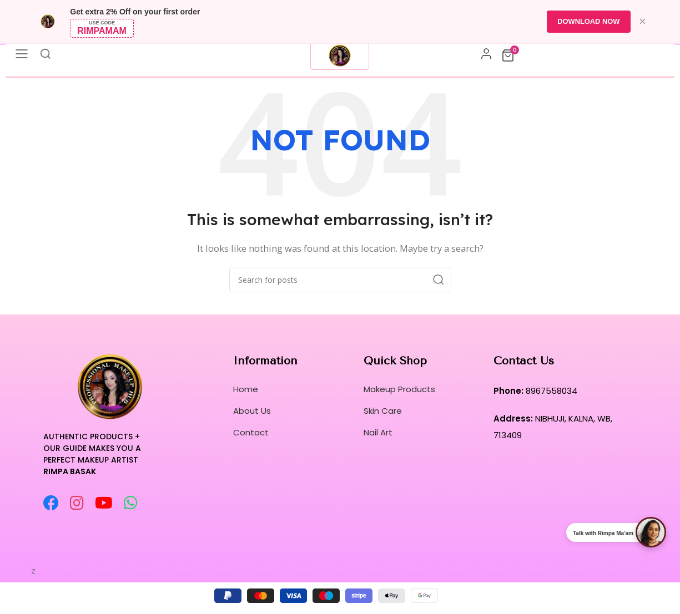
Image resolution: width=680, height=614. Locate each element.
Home (245, 389)
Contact (251, 432)
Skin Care (383, 411)
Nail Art (378, 432)
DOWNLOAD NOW (588, 21)
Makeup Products (399, 389)
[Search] (340, 279)
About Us (252, 411)
